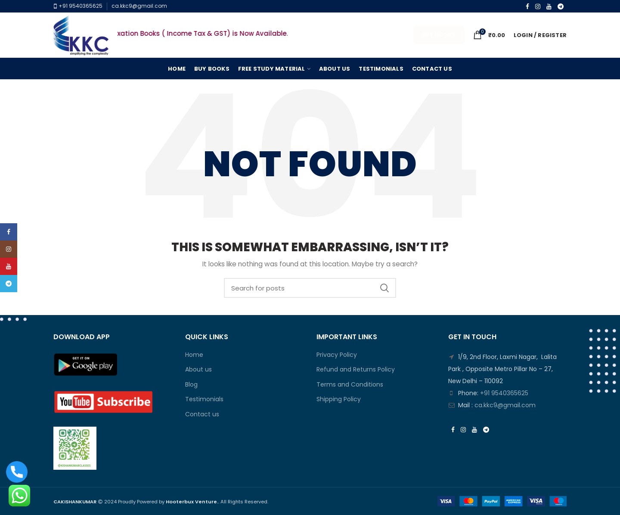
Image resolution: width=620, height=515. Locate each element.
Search (384, 288)
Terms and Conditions (349, 385)
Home (194, 355)
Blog (191, 385)
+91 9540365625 (79, 5)
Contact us (202, 414)
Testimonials (204, 399)
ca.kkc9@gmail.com (139, 5)
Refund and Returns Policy (355, 369)
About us (198, 369)
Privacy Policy (336, 355)
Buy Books (439, 35)
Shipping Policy (338, 399)
